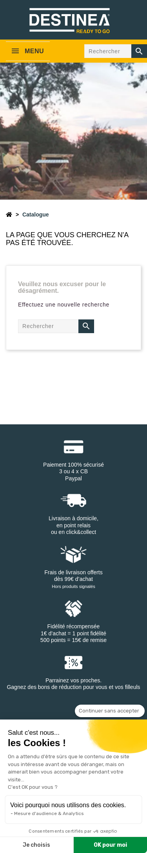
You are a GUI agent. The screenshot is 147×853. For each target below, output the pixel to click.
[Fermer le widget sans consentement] (110, 711)
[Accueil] (9, 214)
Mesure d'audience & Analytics (49, 813)
